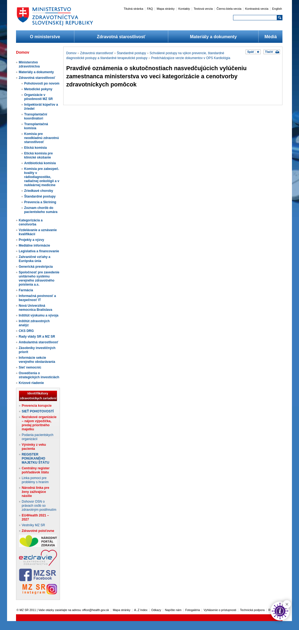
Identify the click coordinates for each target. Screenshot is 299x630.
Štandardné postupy (40, 196)
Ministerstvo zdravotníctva (29, 64)
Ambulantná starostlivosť (38, 342)
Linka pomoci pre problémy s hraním (35, 480)
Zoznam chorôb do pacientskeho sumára (41, 210)
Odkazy (156, 610)
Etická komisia (35, 148)
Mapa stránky (165, 8)
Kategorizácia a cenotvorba (31, 222)
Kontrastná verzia (257, 8)
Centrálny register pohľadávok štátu (36, 470)
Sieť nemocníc (30, 367)
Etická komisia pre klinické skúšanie (38, 155)
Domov (71, 53)
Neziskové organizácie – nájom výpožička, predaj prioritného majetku (39, 423)
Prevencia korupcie (37, 406)
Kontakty (184, 8)
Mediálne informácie (34, 245)
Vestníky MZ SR (33, 525)
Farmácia (26, 290)
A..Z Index (140, 610)
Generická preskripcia (36, 267)
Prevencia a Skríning (40, 202)
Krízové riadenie (31, 383)
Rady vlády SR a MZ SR (37, 336)
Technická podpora (252, 610)
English (277, 8)
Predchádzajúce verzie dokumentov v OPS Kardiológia (190, 58)
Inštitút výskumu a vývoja (38, 315)
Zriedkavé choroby (38, 191)
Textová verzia (203, 8)
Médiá (271, 36)
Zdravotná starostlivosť (121, 36)
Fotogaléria (192, 610)
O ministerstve (45, 36)
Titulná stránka (133, 8)
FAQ (150, 8)
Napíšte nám (173, 610)
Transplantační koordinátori (35, 116)
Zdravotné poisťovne (38, 531)
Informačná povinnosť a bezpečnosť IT (37, 298)
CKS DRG (26, 331)
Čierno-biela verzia (229, 8)
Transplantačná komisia (36, 126)
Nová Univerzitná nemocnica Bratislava (35, 308)
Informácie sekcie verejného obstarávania (37, 360)
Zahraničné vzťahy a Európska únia (34, 259)
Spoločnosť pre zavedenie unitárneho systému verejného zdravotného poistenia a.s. (39, 278)
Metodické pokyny (38, 89)
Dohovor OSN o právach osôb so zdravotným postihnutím (39, 506)
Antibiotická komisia (40, 163)
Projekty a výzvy (31, 240)
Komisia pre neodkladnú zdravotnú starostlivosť (41, 138)
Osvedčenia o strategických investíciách (39, 375)
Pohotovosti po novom (41, 83)
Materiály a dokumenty (213, 36)
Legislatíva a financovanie (39, 251)
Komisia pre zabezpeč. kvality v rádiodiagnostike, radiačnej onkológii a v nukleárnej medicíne (41, 177)
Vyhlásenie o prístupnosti (220, 610)
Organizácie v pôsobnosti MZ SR (38, 97)
